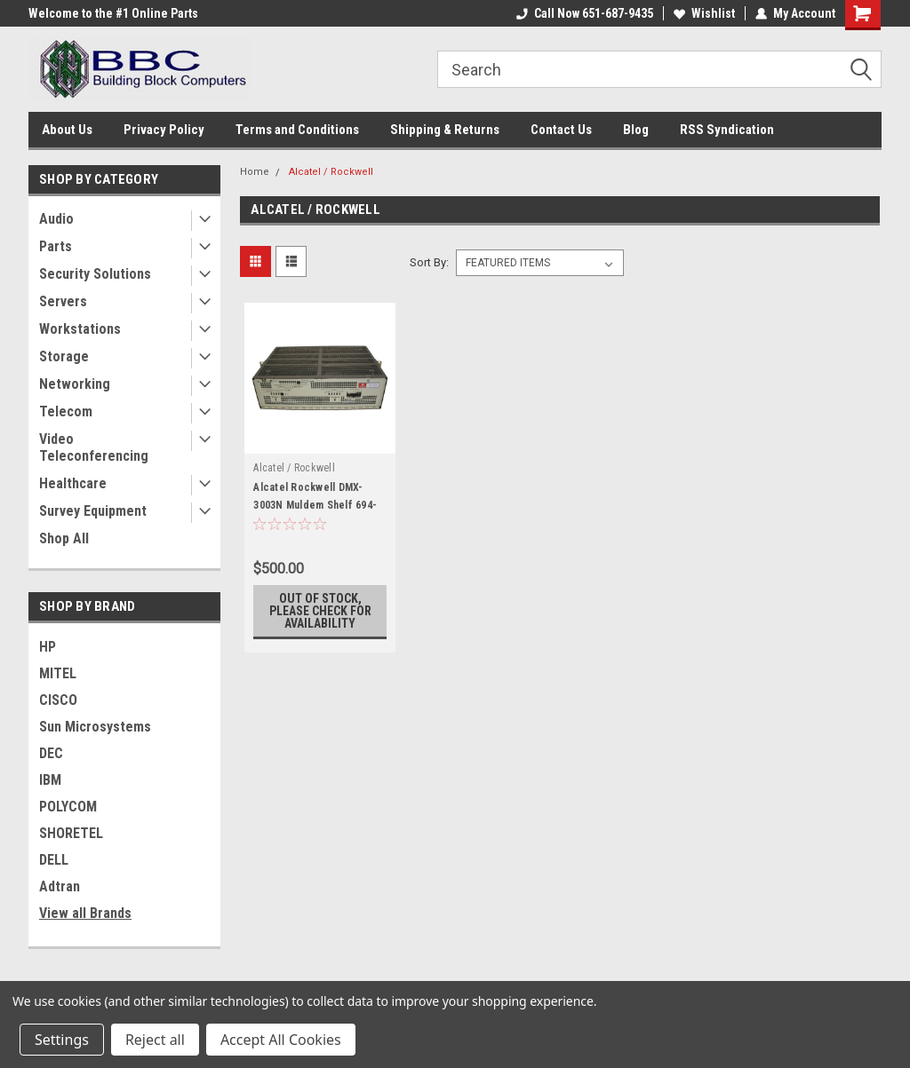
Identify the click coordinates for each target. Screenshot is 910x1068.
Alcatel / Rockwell (331, 172)
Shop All (64, 538)
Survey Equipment (93, 510)
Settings (62, 1039)
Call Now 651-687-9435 (584, 13)
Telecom (65, 411)
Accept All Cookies (280, 1039)
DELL (53, 859)
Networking (74, 384)
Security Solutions (95, 273)
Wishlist (704, 13)
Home (254, 172)
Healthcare (73, 483)
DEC (51, 753)
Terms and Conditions (297, 130)
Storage (64, 356)
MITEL (57, 673)
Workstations (80, 328)
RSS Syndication (727, 130)
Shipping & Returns (444, 130)
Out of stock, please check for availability (320, 610)
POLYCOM (68, 806)
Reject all (155, 1039)
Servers (63, 301)
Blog (636, 130)
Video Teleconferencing (93, 447)
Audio (56, 218)
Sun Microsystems (95, 726)
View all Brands (85, 913)
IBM (50, 779)
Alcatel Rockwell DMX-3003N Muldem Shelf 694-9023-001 (315, 505)
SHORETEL (71, 833)
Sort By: (429, 262)
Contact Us (561, 130)
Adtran (59, 886)
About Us (67, 130)
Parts (55, 246)
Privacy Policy (164, 130)
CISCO (58, 700)
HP (47, 646)
